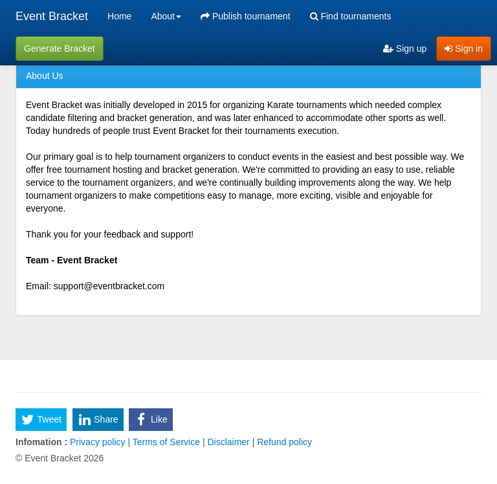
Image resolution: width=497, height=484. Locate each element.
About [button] (166, 16)
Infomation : (41, 442)
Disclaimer (228, 442)
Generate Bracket (59, 48)
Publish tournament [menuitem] (246, 16)
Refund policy (283, 442)
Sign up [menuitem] (404, 48)
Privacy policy (97, 442)
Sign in (464, 48)
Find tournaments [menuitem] (351, 16)
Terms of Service (166, 442)
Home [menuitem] (119, 16)
